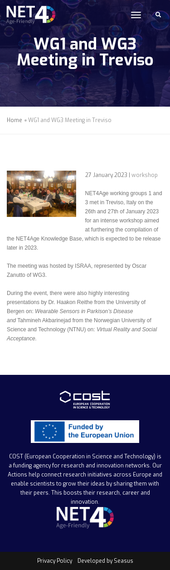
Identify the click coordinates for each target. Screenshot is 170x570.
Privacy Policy (54, 561)
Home (14, 120)
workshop (144, 175)
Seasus (123, 561)
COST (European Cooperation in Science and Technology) (82, 456)
